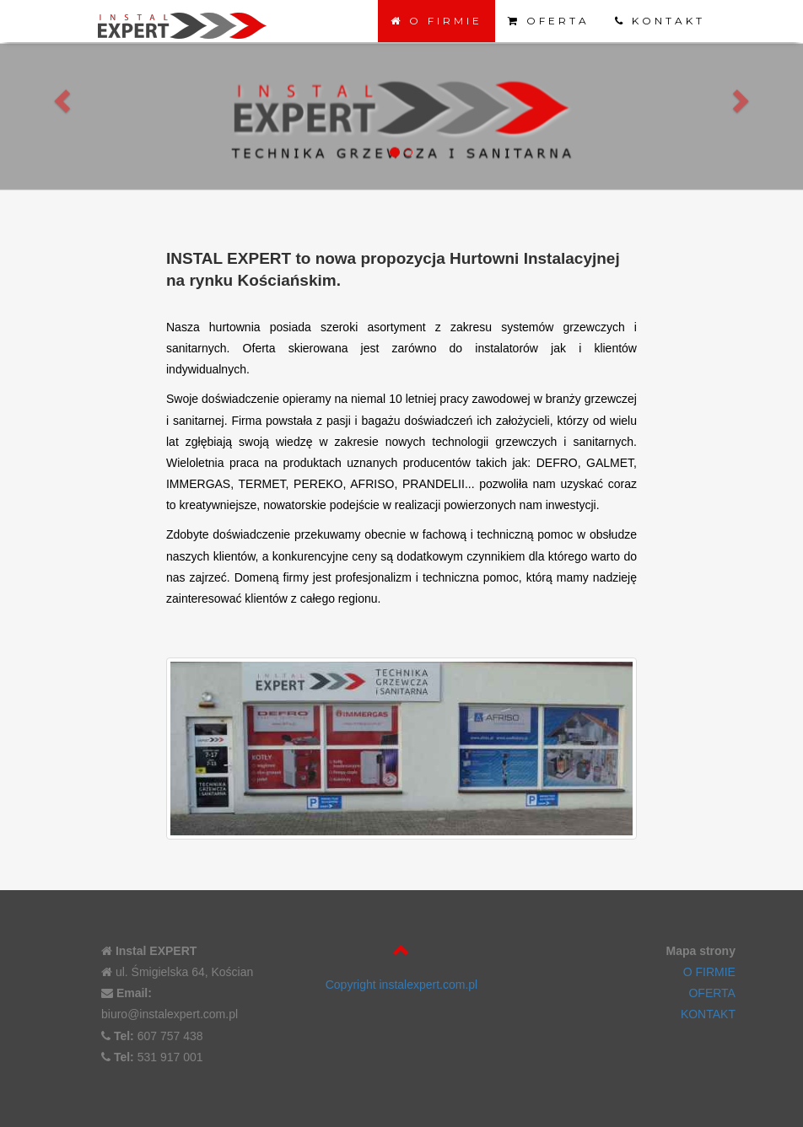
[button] (60, 98)
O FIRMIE (436, 20)
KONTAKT (660, 20)
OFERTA (549, 20)
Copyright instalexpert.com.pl (402, 984)
